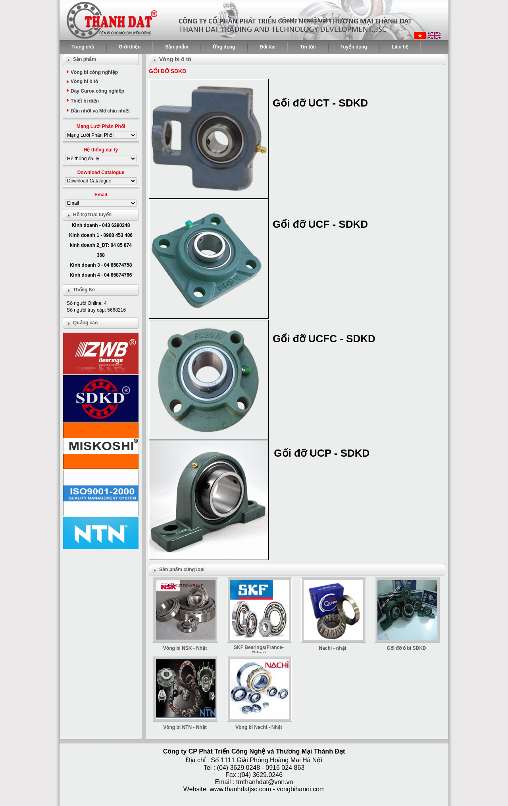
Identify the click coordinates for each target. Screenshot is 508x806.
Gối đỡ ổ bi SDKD (406, 648)
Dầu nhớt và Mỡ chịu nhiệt (100, 111)
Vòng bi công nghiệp (94, 72)
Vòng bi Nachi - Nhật (258, 727)
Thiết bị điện (85, 101)
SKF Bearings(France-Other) (259, 650)
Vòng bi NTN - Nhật (185, 727)
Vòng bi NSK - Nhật (185, 648)
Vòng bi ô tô (84, 81)
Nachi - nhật (332, 648)
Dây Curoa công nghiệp (97, 91)
